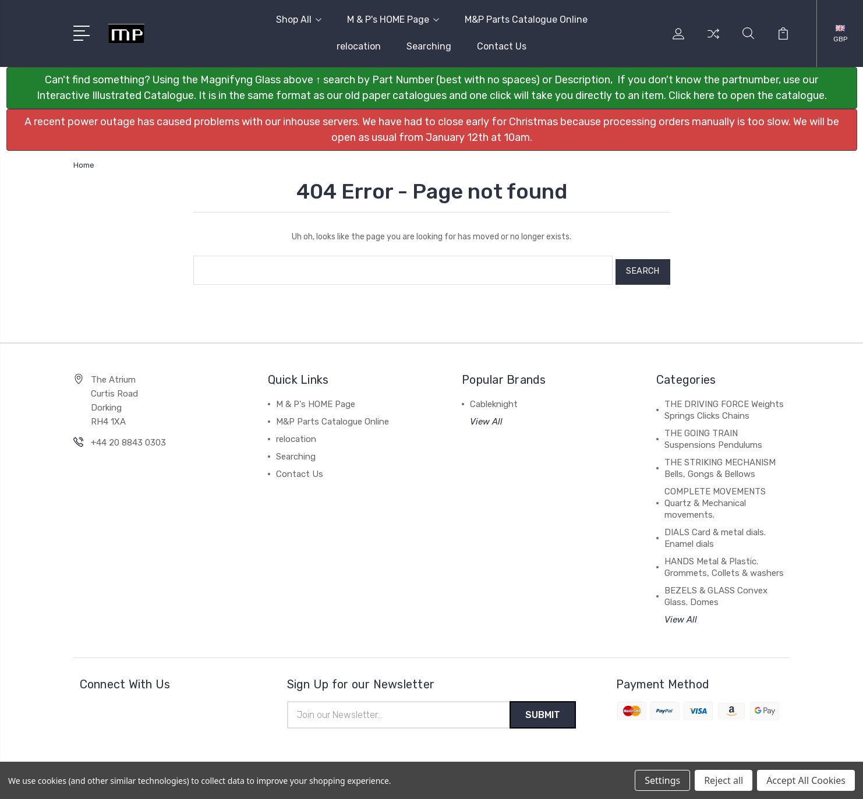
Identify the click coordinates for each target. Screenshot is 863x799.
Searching (428, 46)
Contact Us (501, 46)
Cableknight (494, 400)
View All (486, 418)
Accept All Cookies (806, 780)
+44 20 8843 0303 (128, 439)
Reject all (723, 780)
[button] (431, 88)
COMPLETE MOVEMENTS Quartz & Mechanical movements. (715, 500)
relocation (359, 46)
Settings (662, 780)
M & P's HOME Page (393, 19)
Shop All (298, 19)
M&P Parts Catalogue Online (526, 19)
